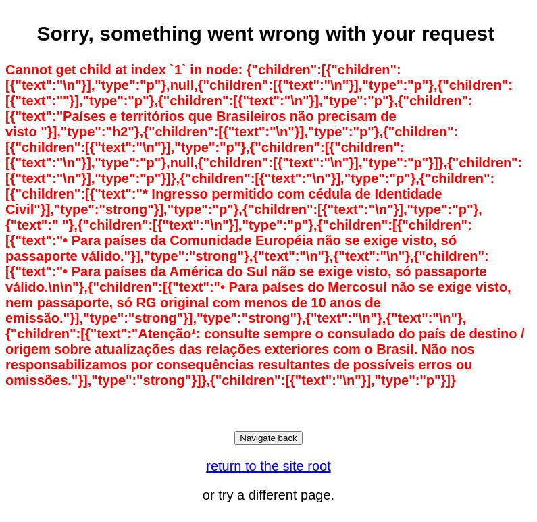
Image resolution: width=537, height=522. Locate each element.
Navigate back (268, 438)
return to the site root (268, 466)
